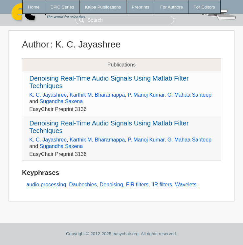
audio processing (46, 184)
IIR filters (161, 184)
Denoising (111, 184)
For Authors (171, 7)
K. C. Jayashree (48, 95)
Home (34, 7)
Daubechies (83, 184)
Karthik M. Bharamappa (97, 95)
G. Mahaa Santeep (189, 95)
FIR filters (137, 184)
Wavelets (185, 184)
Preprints (140, 7)
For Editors (204, 7)
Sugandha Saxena (61, 101)
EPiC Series (62, 7)
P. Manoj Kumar (146, 95)
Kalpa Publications (103, 7)
